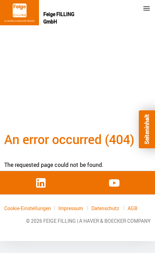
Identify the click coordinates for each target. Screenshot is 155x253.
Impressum (71, 208)
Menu (146, 8)
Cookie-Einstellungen (27, 208)
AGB (132, 208)
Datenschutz (105, 208)
